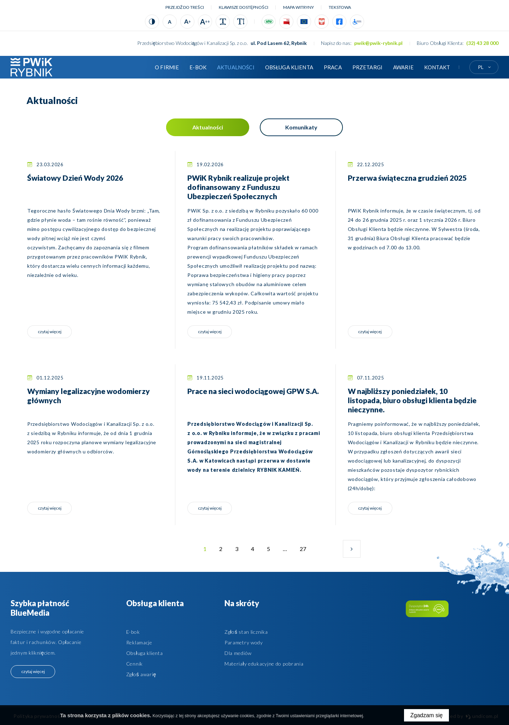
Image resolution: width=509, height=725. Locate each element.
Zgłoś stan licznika (246, 632)
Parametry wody (243, 642)
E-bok (133, 632)
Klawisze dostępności (243, 7)
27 (304, 551)
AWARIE (403, 67)
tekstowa (340, 7)
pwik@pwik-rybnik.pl (378, 43)
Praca (333, 67)
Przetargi (367, 67)
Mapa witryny (298, 7)
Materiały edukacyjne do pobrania (264, 664)
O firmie (167, 67)
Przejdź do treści (184, 7)
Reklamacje (139, 642)
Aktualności (236, 67)
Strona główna (139, 67)
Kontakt (437, 67)
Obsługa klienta (289, 67)
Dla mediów (238, 653)
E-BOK (197, 67)
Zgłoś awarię (141, 674)
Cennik (134, 664)
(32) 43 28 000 (482, 43)
